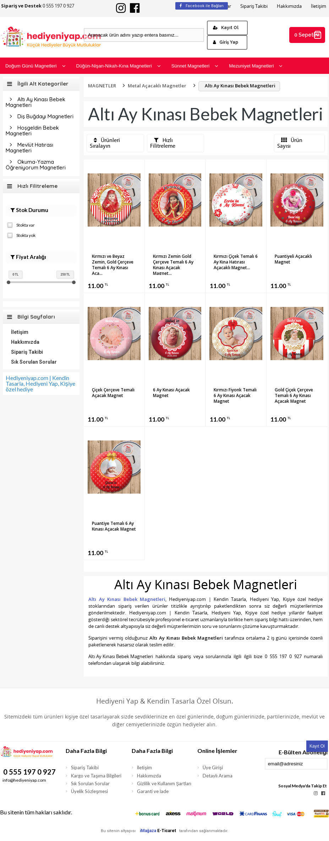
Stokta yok (21, 235)
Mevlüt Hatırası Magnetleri (29, 147)
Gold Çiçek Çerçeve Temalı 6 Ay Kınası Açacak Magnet (294, 395)
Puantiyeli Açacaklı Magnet (293, 259)
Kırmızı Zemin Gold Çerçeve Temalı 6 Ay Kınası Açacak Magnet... (173, 264)
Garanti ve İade (153, 791)
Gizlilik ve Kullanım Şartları (164, 783)
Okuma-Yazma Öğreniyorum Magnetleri (36, 164)
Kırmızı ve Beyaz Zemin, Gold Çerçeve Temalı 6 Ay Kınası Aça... (112, 264)
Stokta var (21, 224)
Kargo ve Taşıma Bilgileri (96, 775)
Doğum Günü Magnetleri (35, 66)
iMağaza (148, 830)
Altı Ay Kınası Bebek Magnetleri (35, 102)
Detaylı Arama (217, 775)
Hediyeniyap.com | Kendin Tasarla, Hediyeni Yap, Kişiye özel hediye (40, 383)
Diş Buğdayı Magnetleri (45, 116)
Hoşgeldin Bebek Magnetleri (32, 130)
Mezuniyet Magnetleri (256, 66)
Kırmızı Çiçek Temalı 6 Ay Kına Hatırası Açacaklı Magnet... (236, 262)
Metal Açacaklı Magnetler (157, 85)
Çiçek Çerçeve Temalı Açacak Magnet (113, 392)
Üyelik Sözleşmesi (89, 791)
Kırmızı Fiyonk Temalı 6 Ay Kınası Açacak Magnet (235, 395)
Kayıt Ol (225, 27)
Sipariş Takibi (254, 6)
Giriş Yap (225, 42)
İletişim (318, 6)
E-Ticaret (166, 830)
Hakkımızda (289, 6)
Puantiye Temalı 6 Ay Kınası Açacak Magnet (114, 526)
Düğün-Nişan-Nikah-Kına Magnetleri (118, 66)
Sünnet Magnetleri (195, 66)
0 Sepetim (308, 35)
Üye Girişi (213, 767)
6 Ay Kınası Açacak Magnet (171, 392)
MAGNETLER (102, 85)
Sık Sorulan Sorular (34, 362)
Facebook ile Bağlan (202, 6)
